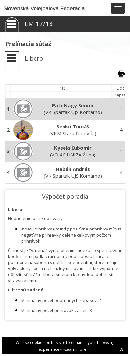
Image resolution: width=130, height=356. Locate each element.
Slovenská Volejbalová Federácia (44, 9)
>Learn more (74, 349)
